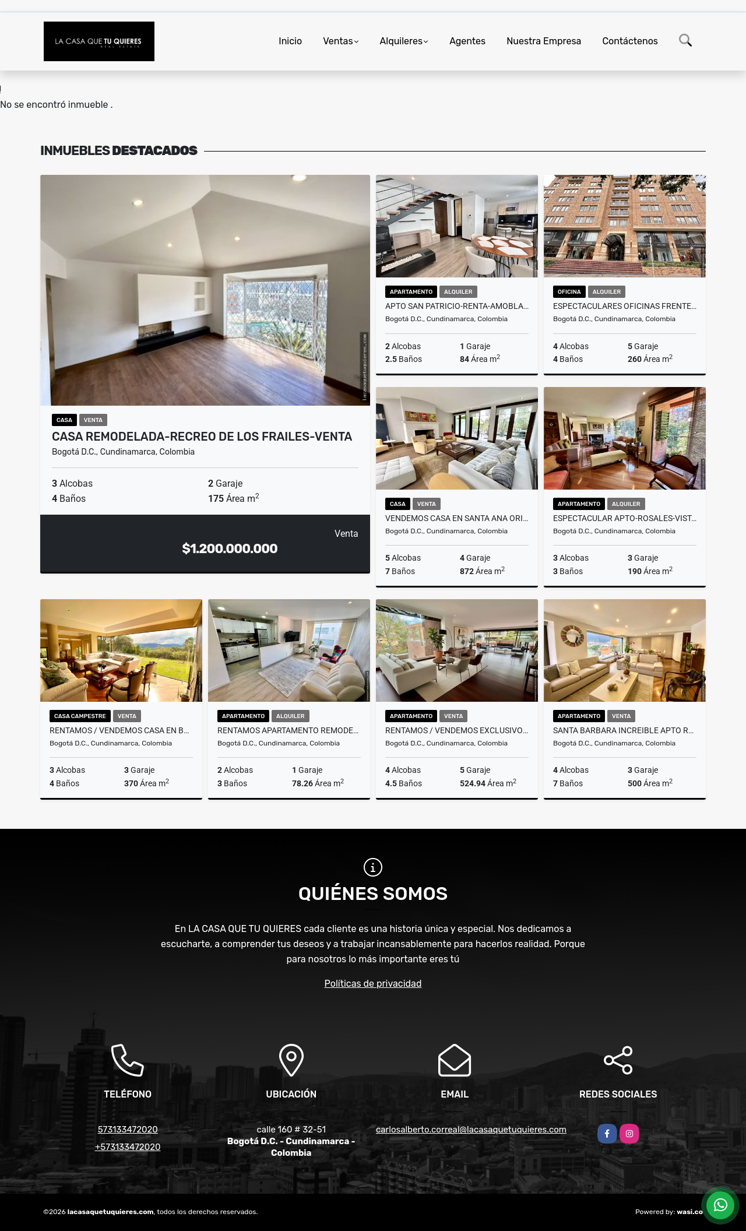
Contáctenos (630, 41)
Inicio (290, 41)
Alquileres (401, 41)
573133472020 (128, 1129)
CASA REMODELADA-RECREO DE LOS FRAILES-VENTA (202, 437)
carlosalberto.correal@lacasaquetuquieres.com (471, 1129)
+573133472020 (128, 1147)
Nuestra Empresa (543, 41)
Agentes (467, 41)
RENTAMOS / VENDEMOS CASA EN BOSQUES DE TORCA (121, 730)
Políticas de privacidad (373, 983)
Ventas (338, 41)
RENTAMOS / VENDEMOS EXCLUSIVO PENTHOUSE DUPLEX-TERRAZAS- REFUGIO (457, 730)
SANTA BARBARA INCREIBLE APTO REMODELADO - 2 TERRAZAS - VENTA (624, 730)
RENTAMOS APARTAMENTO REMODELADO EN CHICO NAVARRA (289, 730)
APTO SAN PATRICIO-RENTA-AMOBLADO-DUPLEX (457, 306)
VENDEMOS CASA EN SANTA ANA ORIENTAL (457, 518)
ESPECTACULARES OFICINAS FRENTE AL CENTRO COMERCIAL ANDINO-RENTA (624, 306)
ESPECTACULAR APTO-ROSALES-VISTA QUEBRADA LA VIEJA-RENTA (624, 518)
